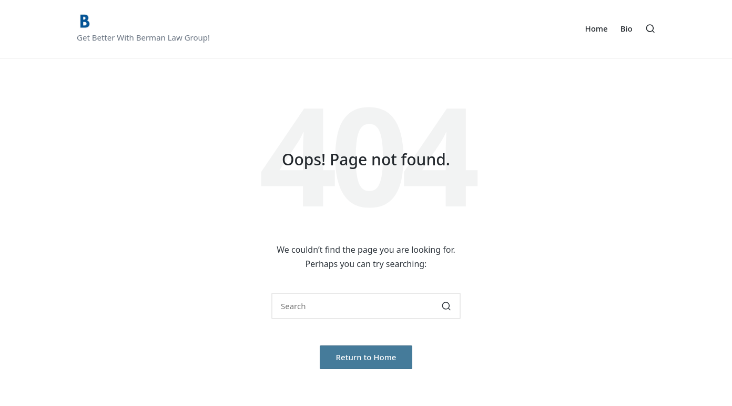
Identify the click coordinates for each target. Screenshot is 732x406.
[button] (446, 306)
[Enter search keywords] (366, 306)
